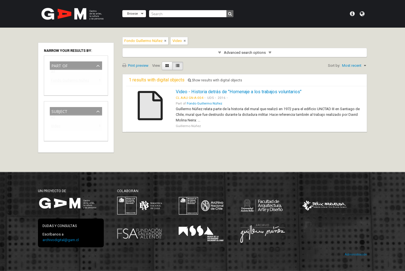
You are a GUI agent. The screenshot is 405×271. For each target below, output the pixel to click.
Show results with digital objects (215, 80)
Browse (132, 13)
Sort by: (334, 65)
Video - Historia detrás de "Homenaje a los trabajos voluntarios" (239, 91)
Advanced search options (245, 52)
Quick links (352, 14)
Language (362, 14)
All (53, 73)
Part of (59, 65)
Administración (356, 254)
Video (55, 127)
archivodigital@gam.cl (60, 240)
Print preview (135, 65)
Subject (59, 111)
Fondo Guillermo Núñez (70, 81)
